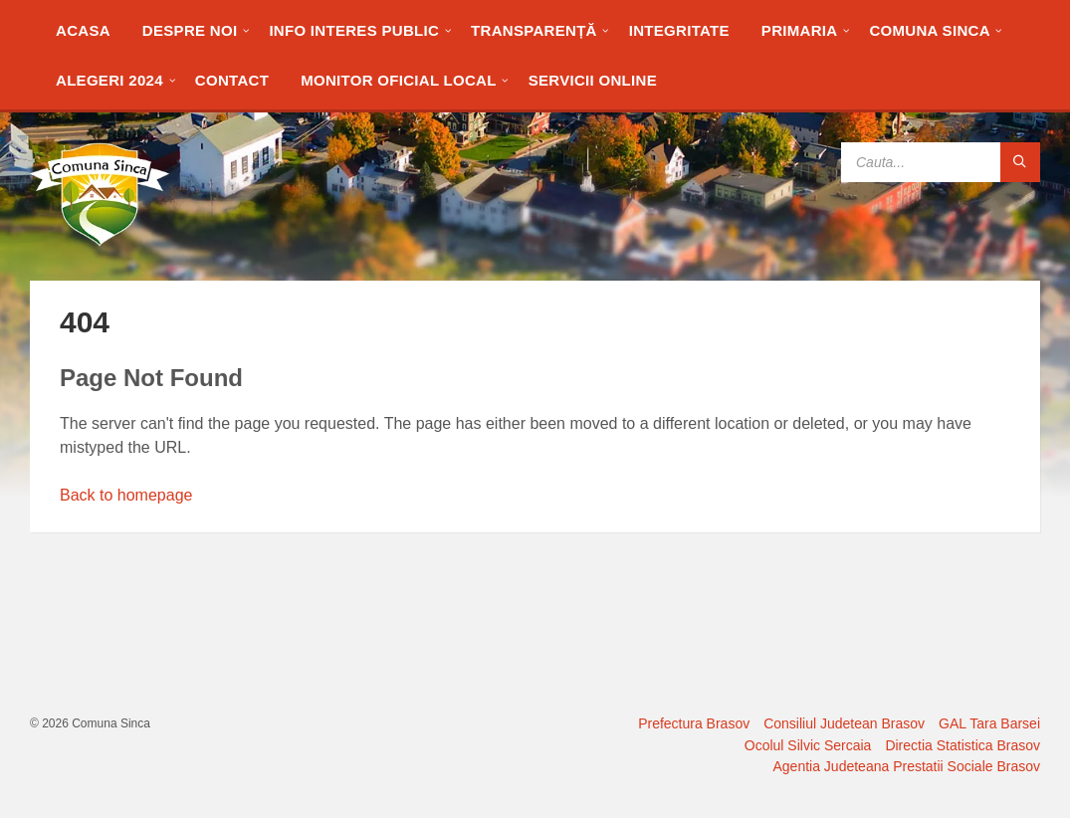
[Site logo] (99, 241)
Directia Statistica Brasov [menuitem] (962, 745)
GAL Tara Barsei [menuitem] (989, 723)
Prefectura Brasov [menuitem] (693, 723)
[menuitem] (83, 30)
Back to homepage (126, 495)
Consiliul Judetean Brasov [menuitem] (844, 723)
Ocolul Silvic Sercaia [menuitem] (808, 745)
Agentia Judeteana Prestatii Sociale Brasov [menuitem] (907, 766)
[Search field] (940, 162)
